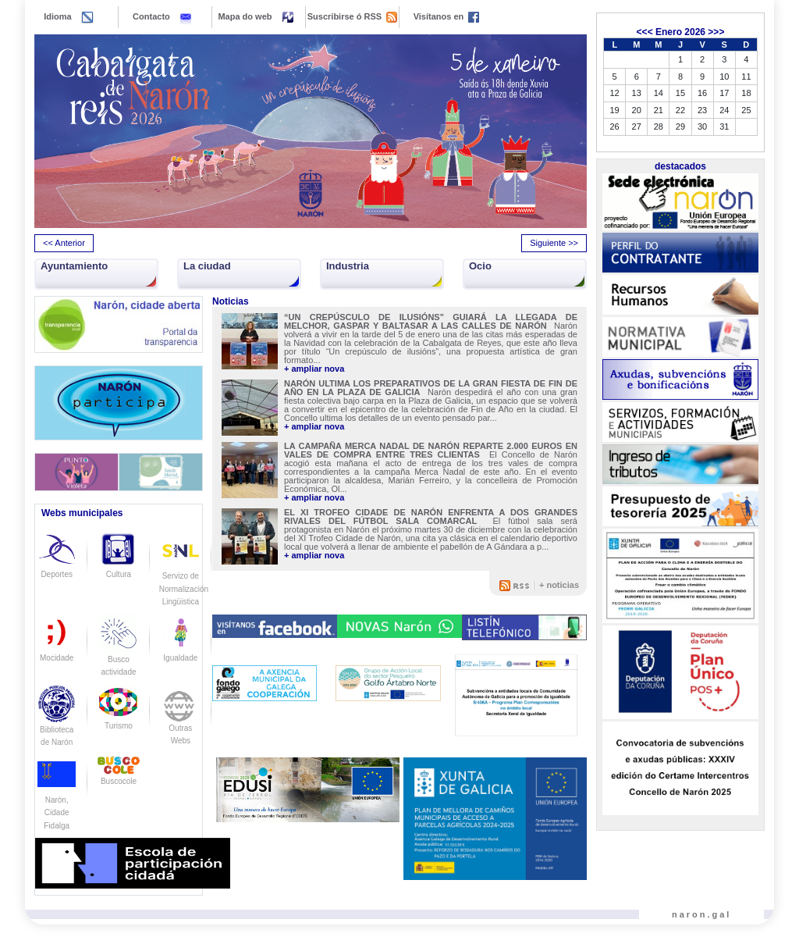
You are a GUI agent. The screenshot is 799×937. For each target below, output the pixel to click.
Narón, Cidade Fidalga (56, 799)
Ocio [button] (480, 266)
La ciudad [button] (207, 266)
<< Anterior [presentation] (64, 243)
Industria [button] (347, 266)
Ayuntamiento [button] (74, 266)
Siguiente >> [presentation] (554, 243)
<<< (645, 32)
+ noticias (559, 585)
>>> (716, 32)
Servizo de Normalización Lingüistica (183, 575)
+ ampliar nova (314, 369)
